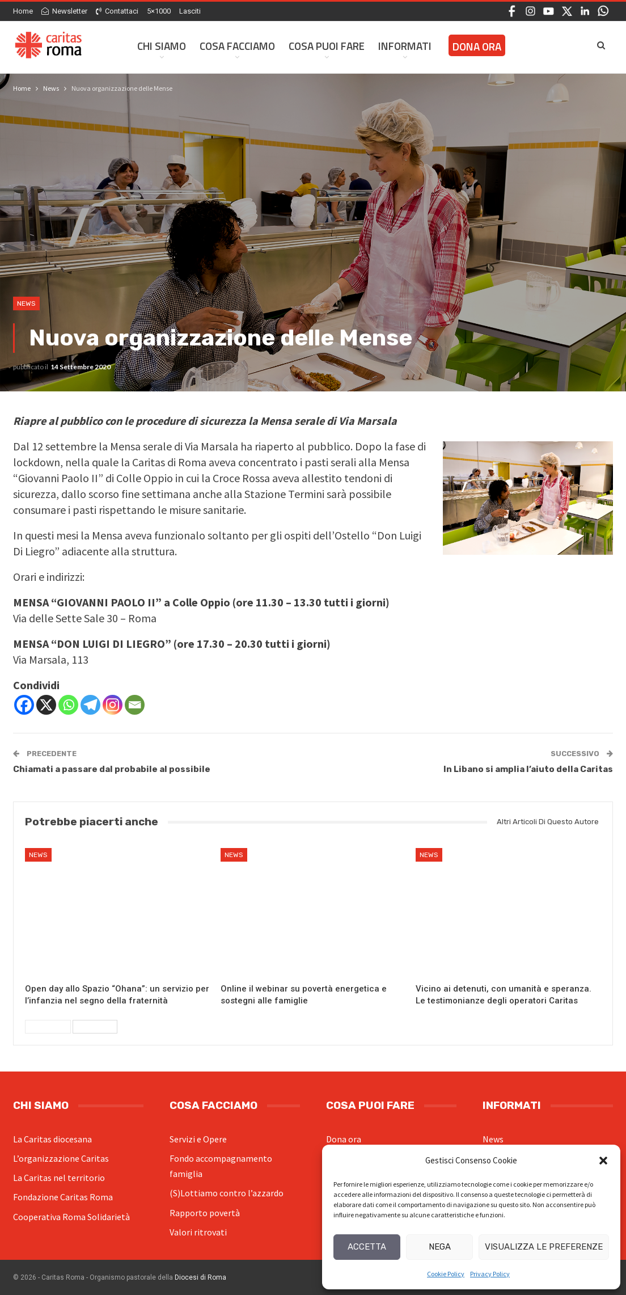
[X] (46, 705)
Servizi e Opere (198, 1139)
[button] (603, 1160)
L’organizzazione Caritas (61, 1158)
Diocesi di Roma (200, 1277)
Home (23, 11)
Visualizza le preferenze (544, 1247)
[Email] (135, 705)
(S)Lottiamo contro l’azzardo (227, 1193)
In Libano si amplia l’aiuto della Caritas (528, 769)
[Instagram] (112, 705)
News (26, 303)
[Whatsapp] (68, 705)
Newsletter (64, 11)
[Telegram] (90, 705)
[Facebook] (24, 705)
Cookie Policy (445, 1273)
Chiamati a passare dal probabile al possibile (111, 769)
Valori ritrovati (198, 1232)
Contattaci (117, 11)
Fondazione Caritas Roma (63, 1197)
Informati (405, 45)
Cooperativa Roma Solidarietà (71, 1216)
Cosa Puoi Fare (327, 45)
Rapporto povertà (205, 1212)
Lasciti (190, 11)
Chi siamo (161, 45)
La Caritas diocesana (52, 1139)
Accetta (367, 1247)
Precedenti (48, 1027)
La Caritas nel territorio (59, 1177)
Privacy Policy (490, 1273)
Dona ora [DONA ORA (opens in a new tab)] (476, 46)
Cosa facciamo (237, 45)
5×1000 (159, 11)
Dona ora (343, 1139)
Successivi (95, 1027)
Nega (440, 1247)
